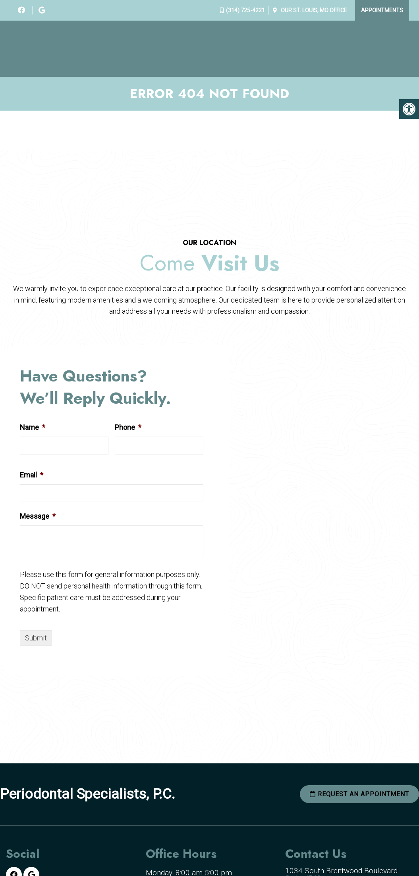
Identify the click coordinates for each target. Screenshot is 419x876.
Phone (128, 427)
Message (38, 516)
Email (31, 475)
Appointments (382, 10)
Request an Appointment (359, 794)
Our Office (313, 10)
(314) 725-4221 (245, 10)
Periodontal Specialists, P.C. (87, 794)
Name (32, 427)
